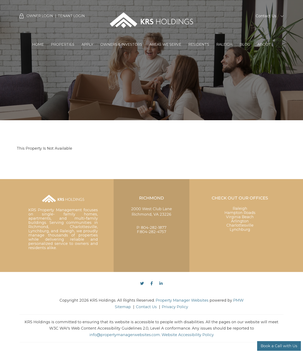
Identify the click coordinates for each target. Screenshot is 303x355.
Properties (62, 44)
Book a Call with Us (279, 346)
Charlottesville (240, 225)
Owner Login (40, 16)
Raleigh (224, 44)
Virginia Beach (240, 217)
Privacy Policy (175, 307)
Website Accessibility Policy (188, 335)
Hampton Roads (240, 212)
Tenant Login (71, 16)
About (264, 44)
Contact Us (266, 16)
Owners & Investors (121, 44)
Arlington (240, 221)
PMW (238, 300)
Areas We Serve (165, 44)
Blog (245, 44)
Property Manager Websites (182, 300)
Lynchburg (240, 229)
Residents (198, 44)
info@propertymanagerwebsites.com (124, 335)
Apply (87, 44)
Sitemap (123, 307)
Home (38, 44)
